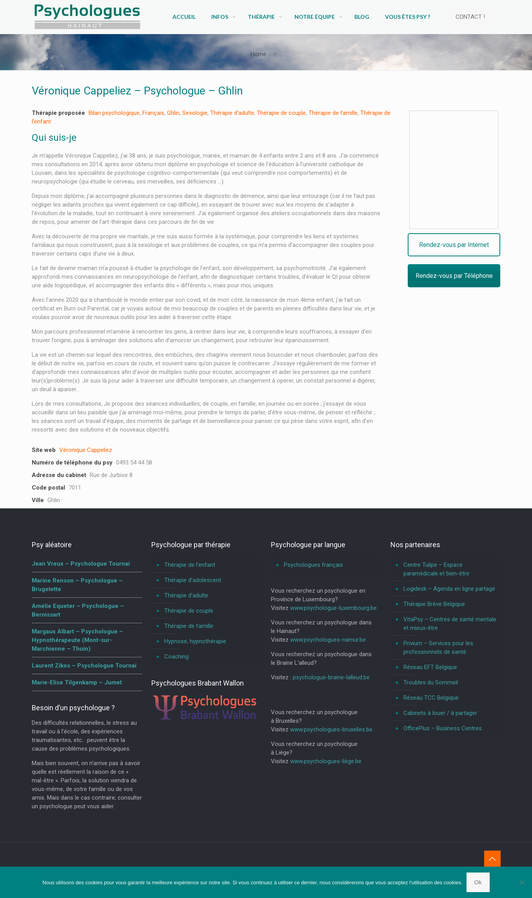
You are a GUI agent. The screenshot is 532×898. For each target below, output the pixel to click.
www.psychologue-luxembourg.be (333, 607)
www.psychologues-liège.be (325, 761)
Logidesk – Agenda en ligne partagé (449, 588)
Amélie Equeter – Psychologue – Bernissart (78, 610)
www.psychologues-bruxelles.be (331, 729)
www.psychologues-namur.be (328, 639)
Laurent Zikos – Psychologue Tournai (84, 665)
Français (153, 112)
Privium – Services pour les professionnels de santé (438, 647)
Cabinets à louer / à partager (440, 713)
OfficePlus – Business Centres (442, 728)
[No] (522, 882)
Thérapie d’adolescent (192, 580)
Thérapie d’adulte (232, 112)
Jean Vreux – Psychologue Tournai (81, 563)
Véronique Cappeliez (85, 450)
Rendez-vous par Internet (455, 245)
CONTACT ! (470, 16)
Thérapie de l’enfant (189, 564)
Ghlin (173, 112)
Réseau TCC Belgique (431, 697)
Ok (478, 882)
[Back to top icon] (492, 859)
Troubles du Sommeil (430, 682)
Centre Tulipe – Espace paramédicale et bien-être (436, 569)
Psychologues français (313, 564)
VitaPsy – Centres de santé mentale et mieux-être (449, 623)
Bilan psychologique (114, 112)
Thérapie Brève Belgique (434, 604)
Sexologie (194, 112)
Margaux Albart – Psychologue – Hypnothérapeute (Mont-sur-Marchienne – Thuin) (77, 640)
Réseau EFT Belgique (430, 667)
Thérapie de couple (281, 112)
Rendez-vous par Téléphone (455, 275)
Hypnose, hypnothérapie (195, 641)
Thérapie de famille (333, 112)
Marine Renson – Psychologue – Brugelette (77, 585)
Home (258, 54)
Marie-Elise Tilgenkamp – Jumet (77, 682)
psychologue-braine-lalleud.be (331, 677)
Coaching (176, 656)
